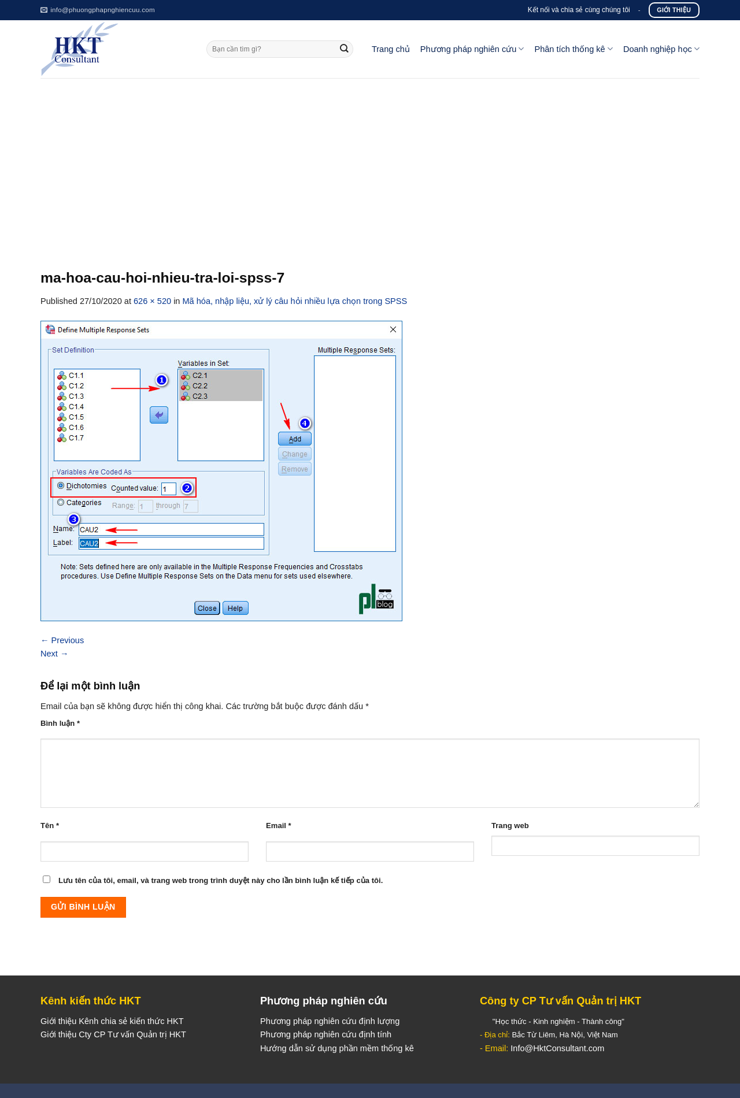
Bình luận (60, 723)
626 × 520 (152, 301)
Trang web (510, 825)
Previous (62, 640)
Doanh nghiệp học (661, 48)
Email (278, 825)
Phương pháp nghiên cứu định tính (325, 1034)
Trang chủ (391, 49)
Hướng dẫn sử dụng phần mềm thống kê (337, 1048)
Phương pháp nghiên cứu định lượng (329, 1021)
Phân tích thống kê (573, 48)
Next (54, 653)
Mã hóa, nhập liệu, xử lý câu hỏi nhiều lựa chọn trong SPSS (295, 301)
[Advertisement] (370, 165)
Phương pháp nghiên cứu (472, 48)
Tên (49, 825)
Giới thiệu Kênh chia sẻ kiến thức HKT (112, 1021)
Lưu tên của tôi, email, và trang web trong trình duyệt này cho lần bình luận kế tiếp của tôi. (220, 880)
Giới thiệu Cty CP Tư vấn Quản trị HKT (113, 1034)
